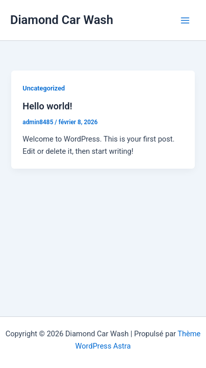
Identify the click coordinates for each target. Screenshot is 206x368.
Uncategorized (43, 88)
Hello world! (47, 106)
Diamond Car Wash (61, 20)
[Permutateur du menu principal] (185, 20)
